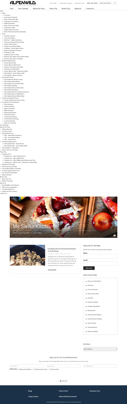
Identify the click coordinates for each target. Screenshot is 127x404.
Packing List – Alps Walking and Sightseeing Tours (20, 160)
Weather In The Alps (8, 164)
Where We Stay (7, 129)
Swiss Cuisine (92, 323)
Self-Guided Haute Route (12, 81)
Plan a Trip (3, 152)
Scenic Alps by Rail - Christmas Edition (16, 71)
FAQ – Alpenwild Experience (13, 135)
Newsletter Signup (66, 3)
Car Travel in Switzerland (9, 173)
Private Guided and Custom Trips (14, 100)
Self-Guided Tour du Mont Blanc (14, 83)
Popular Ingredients (94, 306)
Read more (52, 270)
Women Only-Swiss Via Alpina (13, 59)
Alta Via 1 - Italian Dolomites (13, 40)
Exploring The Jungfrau (11, 21)
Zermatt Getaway (9, 115)
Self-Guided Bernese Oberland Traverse (16, 92)
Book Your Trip (6, 179)
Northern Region (93, 302)
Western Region (93, 331)
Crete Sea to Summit (10, 17)
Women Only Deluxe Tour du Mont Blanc (16, 56)
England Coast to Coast (11, 54)
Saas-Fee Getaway (10, 123)
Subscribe (63, 381)
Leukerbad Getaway (10, 117)
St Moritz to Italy (9, 52)
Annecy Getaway (9, 108)
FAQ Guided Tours (8, 133)
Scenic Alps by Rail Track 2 (12, 65)
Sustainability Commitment (10, 185)
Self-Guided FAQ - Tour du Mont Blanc (16, 146)
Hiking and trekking (24, 369)
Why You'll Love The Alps (10, 150)
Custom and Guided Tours (10, 98)
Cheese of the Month (94, 281)
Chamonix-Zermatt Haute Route (14, 42)
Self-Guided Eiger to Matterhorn (14, 94)
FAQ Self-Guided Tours (9, 141)
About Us (3, 183)
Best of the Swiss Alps (11, 19)
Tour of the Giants (9, 38)
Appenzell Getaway (10, 112)
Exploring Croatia (9, 27)
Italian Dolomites (9, 23)
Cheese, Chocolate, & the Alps (13, 67)
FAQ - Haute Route (10, 139)
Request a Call (79, 3)
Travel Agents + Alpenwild (10, 148)
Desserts (91, 285)
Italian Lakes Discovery (11, 30)
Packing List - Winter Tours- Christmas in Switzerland (20, 162)
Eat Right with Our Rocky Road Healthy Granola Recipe (62, 250)
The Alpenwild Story (8, 189)
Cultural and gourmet (39, 369)
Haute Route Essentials (9, 166)
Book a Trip (3, 177)
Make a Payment (7, 181)
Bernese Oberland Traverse (12, 50)
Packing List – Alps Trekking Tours (14, 156)
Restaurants (91, 310)
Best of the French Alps (11, 25)
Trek (3, 34)
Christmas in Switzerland (11, 69)
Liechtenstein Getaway (11, 119)
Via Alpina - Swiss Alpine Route (13, 48)
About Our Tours (5, 127)
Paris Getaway (8, 104)
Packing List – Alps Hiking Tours (14, 158)
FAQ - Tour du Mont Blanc (12, 137)
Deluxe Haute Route (10, 44)
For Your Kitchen (93, 289)
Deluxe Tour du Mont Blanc (12, 46)
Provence (7, 15)
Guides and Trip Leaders (9, 191)
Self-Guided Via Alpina (11, 90)
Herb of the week (93, 294)
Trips (1, 11)
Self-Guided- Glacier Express (13, 75)
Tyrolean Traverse (9, 36)
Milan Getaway (8, 110)
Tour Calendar (4, 125)
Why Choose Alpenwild (9, 187)
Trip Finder (53, 3)
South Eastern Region (94, 315)
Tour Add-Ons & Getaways (10, 102)
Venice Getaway (9, 106)
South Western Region (95, 319)
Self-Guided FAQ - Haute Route (14, 144)
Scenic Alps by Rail (10, 63)
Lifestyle (90, 298)
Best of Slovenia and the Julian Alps (15, 32)
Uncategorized (92, 327)
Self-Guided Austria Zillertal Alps (14, 96)
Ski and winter (54, 369)
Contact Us (3, 193)
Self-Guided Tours (8, 77)
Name (100, 255)
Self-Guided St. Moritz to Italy (13, 79)
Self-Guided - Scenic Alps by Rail (14, 73)
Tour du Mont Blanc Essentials (11, 168)
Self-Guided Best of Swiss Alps (14, 88)
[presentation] (24, 374)
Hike (4, 13)
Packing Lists (6, 154)
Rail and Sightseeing (8, 61)
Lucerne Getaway (9, 121)
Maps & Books (6, 175)
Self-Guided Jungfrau (10, 85)
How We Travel (7, 131)
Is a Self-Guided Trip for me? (11, 171)
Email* (100, 262)
